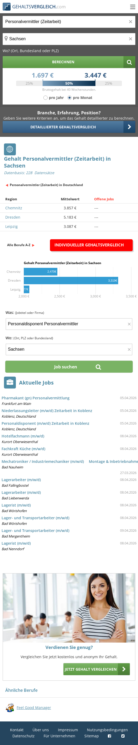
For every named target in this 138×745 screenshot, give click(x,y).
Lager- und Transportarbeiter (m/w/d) (35, 517)
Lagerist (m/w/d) (16, 505)
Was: (25, 312)
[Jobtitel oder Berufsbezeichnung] (69, 22)
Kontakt (17, 729)
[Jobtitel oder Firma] (69, 324)
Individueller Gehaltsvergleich (89, 244)
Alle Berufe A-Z (18, 245)
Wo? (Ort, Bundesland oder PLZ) (31, 50)
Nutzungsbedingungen (107, 729)
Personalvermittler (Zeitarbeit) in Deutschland (46, 185)
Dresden (12, 217)
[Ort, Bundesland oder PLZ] (69, 39)
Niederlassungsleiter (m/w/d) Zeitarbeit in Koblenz (47, 410)
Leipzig (11, 226)
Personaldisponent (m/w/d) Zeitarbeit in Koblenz (45, 423)
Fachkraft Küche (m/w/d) (23, 448)
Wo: (29, 337)
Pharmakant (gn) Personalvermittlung (36, 397)
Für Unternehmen (59, 735)
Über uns (41, 729)
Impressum (68, 729)
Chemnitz (13, 207)
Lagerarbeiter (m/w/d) (21, 479)
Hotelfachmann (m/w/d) (23, 436)
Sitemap (91, 735)
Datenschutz (23, 735)
